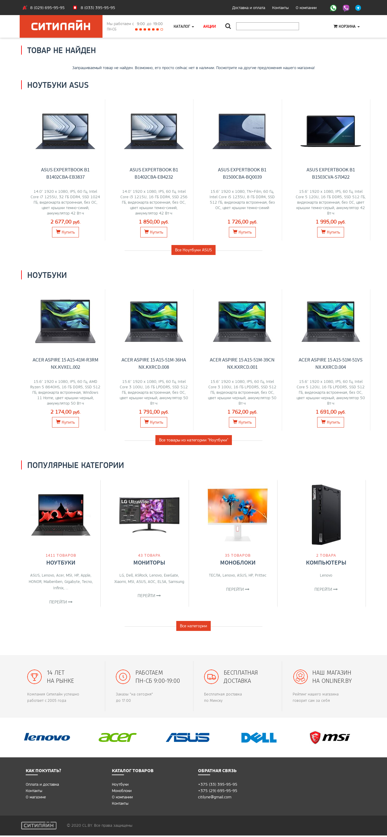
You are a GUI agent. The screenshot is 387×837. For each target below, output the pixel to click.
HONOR (35, 581)
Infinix (58, 587)
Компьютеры (326, 562)
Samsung (176, 581)
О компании (306, 7)
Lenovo (48, 575)
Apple (85, 575)
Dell (129, 575)
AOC (151, 581)
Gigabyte (72, 581)
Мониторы (149, 562)
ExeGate (171, 575)
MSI (69, 575)
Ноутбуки (60, 562)
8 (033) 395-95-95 (98, 7)
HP (76, 575)
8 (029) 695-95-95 (47, 7)
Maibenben (53, 581)
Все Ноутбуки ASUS (193, 250)
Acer (60, 575)
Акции (209, 26)
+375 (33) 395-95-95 (217, 785)
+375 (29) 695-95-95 (217, 792)
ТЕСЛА (214, 575)
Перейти (61, 602)
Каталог (184, 26)
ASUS (35, 575)
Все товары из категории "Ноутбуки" (193, 440)
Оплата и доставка (42, 785)
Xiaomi (120, 581)
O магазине (36, 798)
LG (121, 575)
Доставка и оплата (248, 7)
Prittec (260, 575)
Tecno (87, 581)
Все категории (193, 627)
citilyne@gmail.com (214, 798)
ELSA (162, 581)
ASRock (141, 575)
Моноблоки (237, 562)
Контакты (280, 7)
